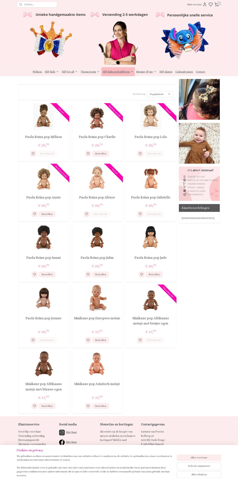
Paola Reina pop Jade (151, 258)
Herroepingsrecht (28, 439)
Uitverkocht (47, 153)
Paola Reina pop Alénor (97, 197)
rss (137, 475)
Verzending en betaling (31, 435)
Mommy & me (146, 71)
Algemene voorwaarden (32, 444)
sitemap (130, 475)
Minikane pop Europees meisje (97, 318)
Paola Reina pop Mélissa (43, 137)
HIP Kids (52, 71)
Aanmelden (109, 448)
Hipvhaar (71, 432)
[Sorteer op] (160, 94)
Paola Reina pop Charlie (97, 137)
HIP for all (70, 71)
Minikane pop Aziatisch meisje (97, 384)
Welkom (37, 71)
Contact (200, 71)
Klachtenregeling (28, 452)
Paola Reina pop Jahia (97, 258)
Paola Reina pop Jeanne (43, 318)
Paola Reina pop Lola (151, 137)
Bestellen (100, 153)
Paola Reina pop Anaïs (43, 197)
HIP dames (166, 71)
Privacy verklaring (29, 448)
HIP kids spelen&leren (118, 71)
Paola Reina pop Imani (43, 258)
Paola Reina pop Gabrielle (150, 197)
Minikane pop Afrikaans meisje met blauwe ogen (43, 386)
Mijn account (197, 4)
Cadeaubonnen (184, 71)
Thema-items (90, 71)
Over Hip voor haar (29, 431)
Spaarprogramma (28, 456)
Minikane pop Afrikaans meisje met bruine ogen (150, 320)
